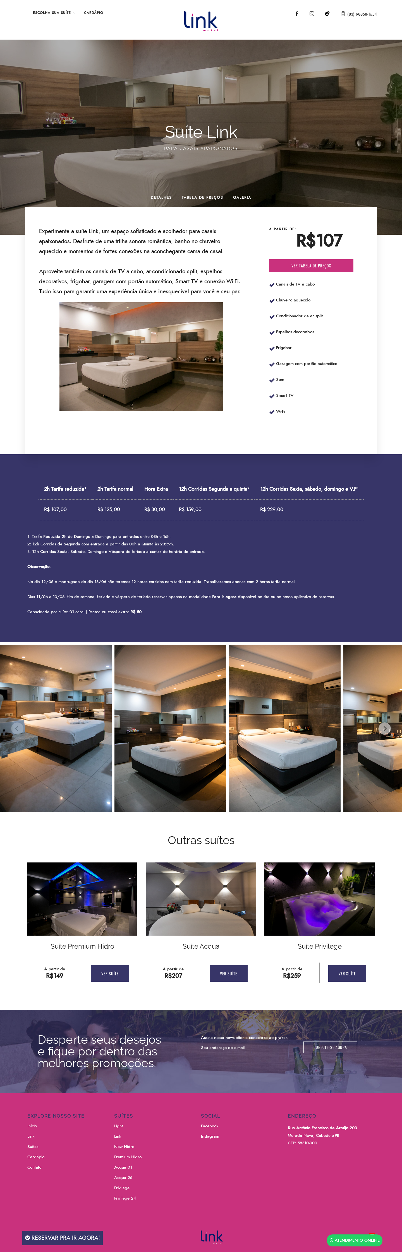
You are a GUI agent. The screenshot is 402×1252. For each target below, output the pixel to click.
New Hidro (124, 1147)
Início (32, 1126)
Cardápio (93, 12)
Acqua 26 (123, 1178)
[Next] (385, 728)
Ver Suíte (110, 974)
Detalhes (161, 198)
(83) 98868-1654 (362, 14)
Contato (34, 1167)
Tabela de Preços (202, 198)
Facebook (209, 1126)
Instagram (210, 1136)
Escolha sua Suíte (52, 12)
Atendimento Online (355, 1240)
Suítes (32, 1147)
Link (30, 1136)
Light (118, 1126)
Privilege (122, 1188)
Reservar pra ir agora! (62, 1238)
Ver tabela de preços (311, 266)
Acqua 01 (123, 1167)
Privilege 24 (125, 1198)
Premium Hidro (128, 1157)
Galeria (242, 198)
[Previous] (17, 728)
